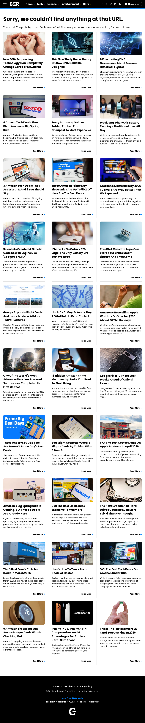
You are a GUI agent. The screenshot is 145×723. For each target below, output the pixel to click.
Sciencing (81, 702)
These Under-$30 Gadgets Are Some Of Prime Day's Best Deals (23, 446)
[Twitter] (106, 4)
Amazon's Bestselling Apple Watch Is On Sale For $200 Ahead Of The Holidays (119, 316)
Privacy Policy (84, 686)
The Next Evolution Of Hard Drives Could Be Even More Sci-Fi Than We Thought (118, 509)
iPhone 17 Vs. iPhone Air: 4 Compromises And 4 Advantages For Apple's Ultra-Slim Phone (69, 634)
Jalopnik (62, 702)
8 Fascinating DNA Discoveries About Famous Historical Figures (118, 63)
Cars (86, 4)
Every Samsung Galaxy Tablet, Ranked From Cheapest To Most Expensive (71, 126)
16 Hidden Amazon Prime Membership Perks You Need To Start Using (71, 379)
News (29, 4)
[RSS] (120, 4)
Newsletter (132, 4)
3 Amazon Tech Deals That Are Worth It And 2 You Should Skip (23, 189)
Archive (68, 686)
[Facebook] (102, 4)
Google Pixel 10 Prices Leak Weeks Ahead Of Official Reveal (118, 379)
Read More (38, 88)
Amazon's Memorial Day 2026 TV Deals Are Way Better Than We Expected (120, 189)
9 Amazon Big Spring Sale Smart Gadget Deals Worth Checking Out (22, 632)
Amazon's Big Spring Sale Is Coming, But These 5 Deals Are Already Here (22, 509)
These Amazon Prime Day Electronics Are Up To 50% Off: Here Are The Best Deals (72, 189)
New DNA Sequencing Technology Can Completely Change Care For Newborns (23, 63)
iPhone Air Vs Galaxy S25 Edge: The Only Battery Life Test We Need (70, 252)
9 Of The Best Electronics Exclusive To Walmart (68, 508)
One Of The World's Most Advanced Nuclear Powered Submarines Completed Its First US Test (22, 381)
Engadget (50, 702)
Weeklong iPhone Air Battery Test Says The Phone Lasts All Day (120, 126)
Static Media (59, 691)
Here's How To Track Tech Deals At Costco (69, 571)
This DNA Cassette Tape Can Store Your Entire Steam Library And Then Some (119, 252)
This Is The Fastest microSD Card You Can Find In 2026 (118, 630)
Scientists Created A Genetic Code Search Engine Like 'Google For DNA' (22, 252)
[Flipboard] (115, 4)
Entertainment (70, 4)
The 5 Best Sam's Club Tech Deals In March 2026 (21, 571)
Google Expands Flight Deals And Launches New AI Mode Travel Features (23, 316)
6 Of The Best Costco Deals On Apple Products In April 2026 (120, 444)
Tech (40, 4)
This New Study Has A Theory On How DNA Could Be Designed (71, 63)
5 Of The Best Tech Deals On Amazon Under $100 (119, 571)
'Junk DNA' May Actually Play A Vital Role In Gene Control (72, 314)
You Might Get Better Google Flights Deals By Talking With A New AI (72, 446)
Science (52, 4)
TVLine (72, 702)
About (56, 686)
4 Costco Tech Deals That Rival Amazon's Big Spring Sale (21, 126)
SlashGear (94, 702)
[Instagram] (111, 4)
